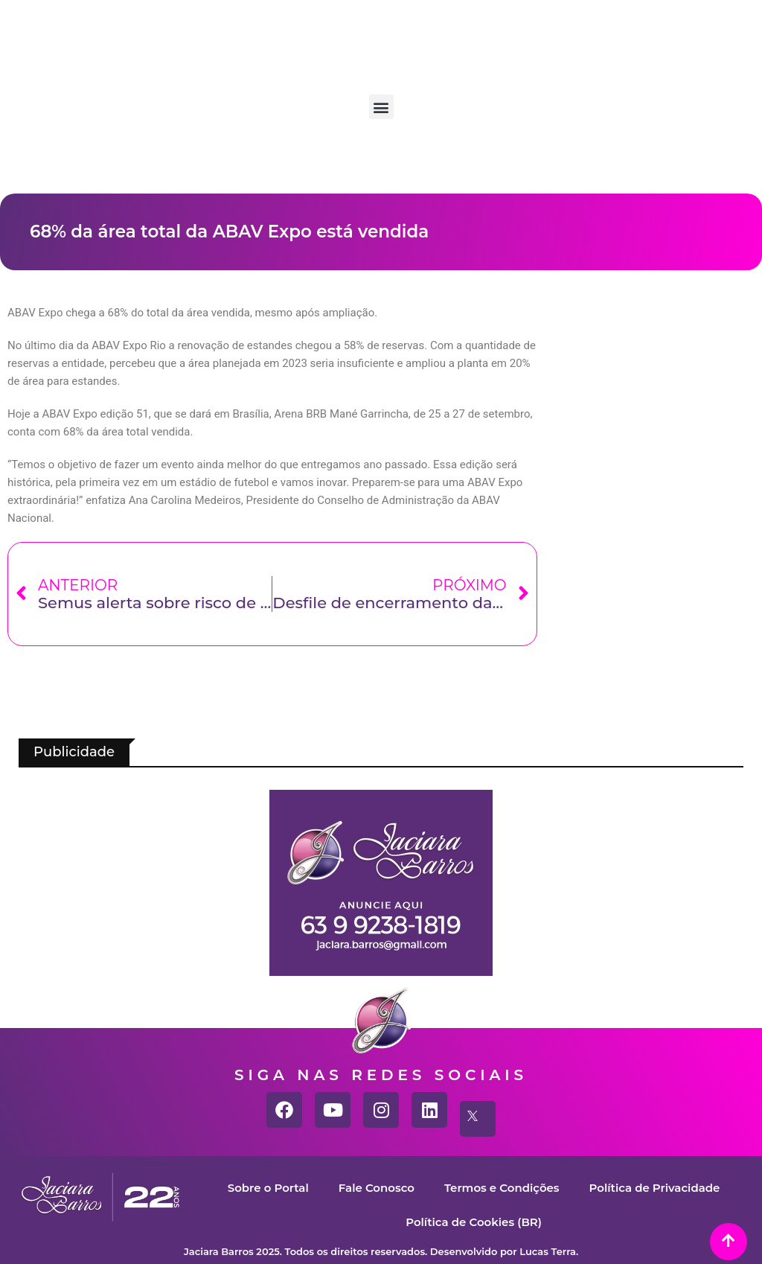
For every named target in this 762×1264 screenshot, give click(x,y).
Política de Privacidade (654, 1188)
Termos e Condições (502, 1188)
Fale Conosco (376, 1188)
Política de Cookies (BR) (474, 1222)
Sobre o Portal (267, 1188)
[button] (381, 107)
